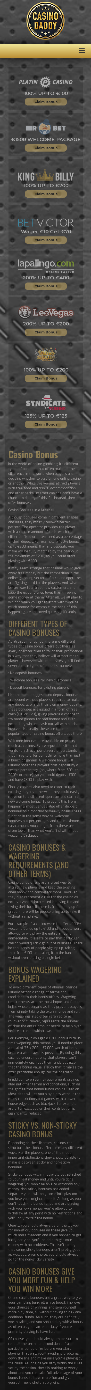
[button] (82, 51)
